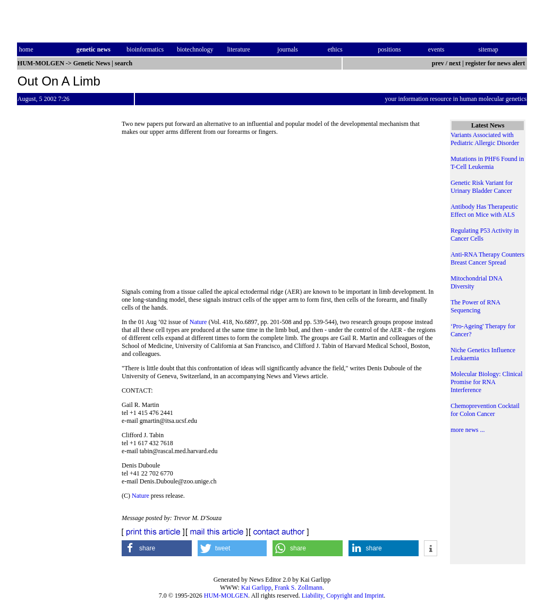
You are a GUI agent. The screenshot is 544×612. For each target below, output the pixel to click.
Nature (198, 322)
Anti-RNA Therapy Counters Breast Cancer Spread (487, 258)
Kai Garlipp (256, 587)
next (455, 63)
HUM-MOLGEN (226, 595)
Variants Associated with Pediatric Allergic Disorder (484, 139)
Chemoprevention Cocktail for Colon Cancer (485, 410)
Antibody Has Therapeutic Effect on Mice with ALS (484, 210)
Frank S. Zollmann (298, 587)
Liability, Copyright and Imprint (343, 595)
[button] (157, 548)
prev (438, 63)
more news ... (467, 430)
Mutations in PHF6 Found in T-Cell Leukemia (487, 163)
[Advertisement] (279, 215)
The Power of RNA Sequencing (475, 306)
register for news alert (495, 63)
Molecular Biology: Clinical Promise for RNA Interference (486, 382)
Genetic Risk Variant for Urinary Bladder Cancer (481, 186)
